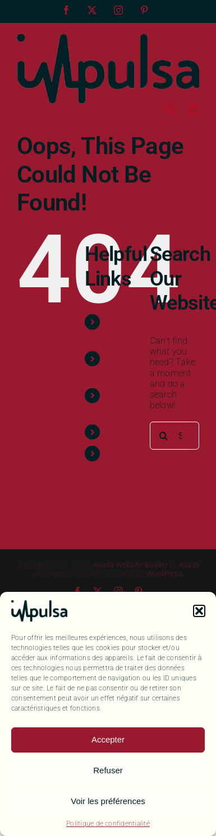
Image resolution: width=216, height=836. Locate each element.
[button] (199, 611)
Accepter (108, 739)
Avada (189, 565)
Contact (122, 453)
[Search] (164, 436)
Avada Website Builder (131, 565)
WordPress (164, 573)
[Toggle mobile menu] (193, 109)
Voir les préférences (108, 801)
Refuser (108, 770)
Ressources (129, 432)
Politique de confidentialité (108, 824)
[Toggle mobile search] (170, 109)
